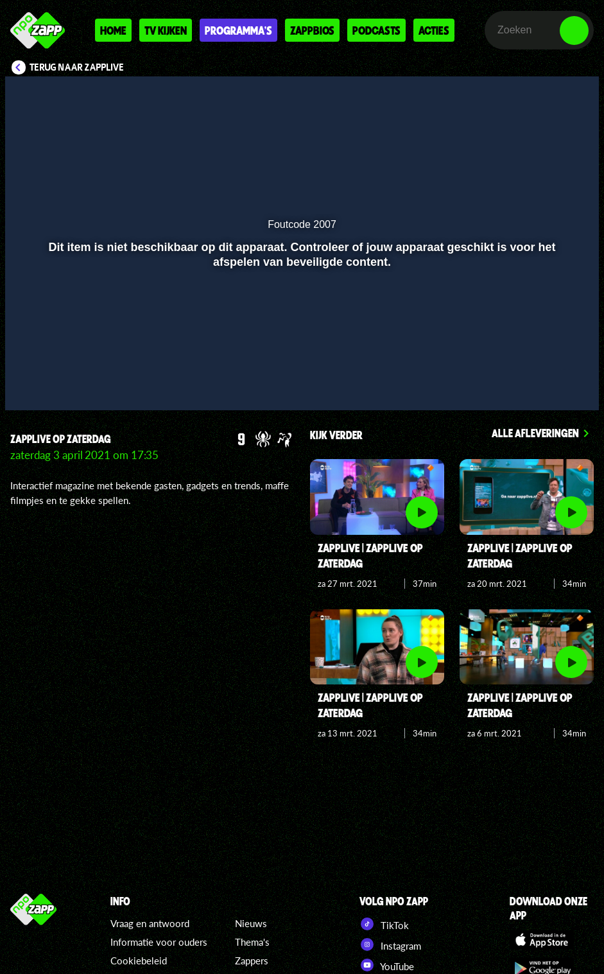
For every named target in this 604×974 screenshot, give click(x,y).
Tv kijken (165, 30)
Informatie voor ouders (158, 942)
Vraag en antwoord (149, 923)
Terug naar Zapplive (77, 67)
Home (113, 30)
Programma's (238, 30)
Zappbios (312, 30)
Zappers (251, 960)
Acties (433, 30)
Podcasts (376, 30)
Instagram (390, 944)
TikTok (384, 924)
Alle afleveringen (535, 433)
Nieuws (251, 923)
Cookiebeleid (138, 960)
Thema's (252, 942)
